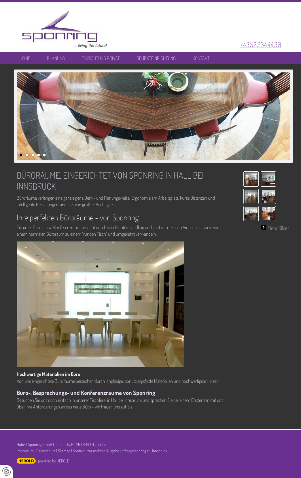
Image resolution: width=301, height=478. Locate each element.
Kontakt (201, 58)
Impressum (25, 450)
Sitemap (64, 450)
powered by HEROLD (53, 460)
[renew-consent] (6, 471)
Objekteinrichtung (156, 58)
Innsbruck (159, 450)
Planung (56, 58)
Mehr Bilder (278, 227)
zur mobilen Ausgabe (103, 450)
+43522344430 (261, 44)
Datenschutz (45, 450)
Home (25, 58)
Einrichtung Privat (101, 58)
